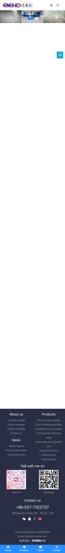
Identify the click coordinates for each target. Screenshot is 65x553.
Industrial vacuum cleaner (49, 429)
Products (48, 414)
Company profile (16, 420)
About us (16, 414)
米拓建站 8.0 (38, 540)
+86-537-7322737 (32, 507)
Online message (16, 424)
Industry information (16, 450)
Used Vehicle (49, 459)
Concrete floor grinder (48, 420)
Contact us (16, 433)
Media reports (16, 446)
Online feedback (16, 429)
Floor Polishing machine (49, 424)
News (16, 440)
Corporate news (16, 454)
